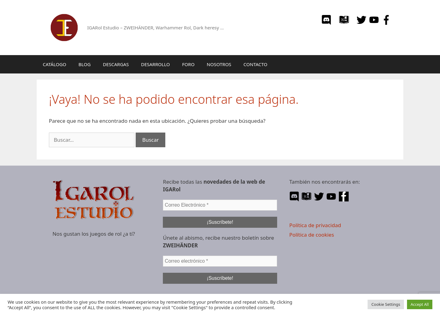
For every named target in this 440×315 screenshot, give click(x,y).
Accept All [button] (420, 304)
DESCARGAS (116, 64)
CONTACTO (255, 64)
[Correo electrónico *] (220, 261)
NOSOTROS (219, 64)
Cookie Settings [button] (385, 304)
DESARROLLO (155, 64)
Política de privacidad (315, 225)
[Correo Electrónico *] (220, 205)
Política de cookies (311, 234)
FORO (188, 64)
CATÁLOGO (54, 64)
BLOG (85, 64)
